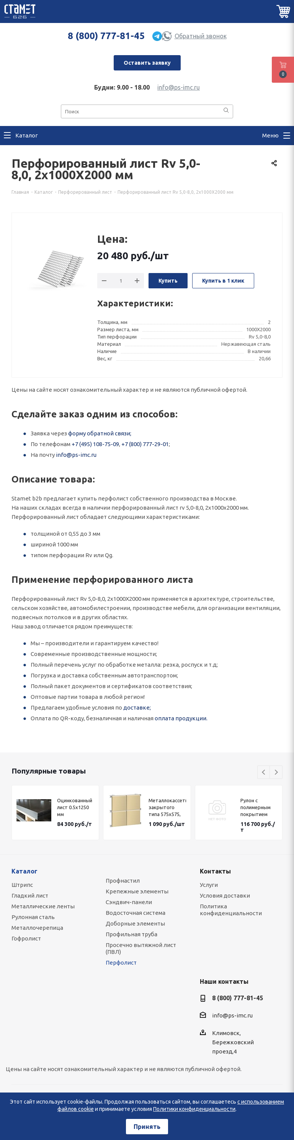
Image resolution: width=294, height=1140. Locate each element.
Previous (264, 772)
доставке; (137, 707)
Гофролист (26, 938)
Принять (147, 1126)
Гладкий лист (29, 895)
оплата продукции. (181, 718)
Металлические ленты (43, 906)
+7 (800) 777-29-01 (145, 444)
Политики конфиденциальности (194, 1109)
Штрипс (22, 885)
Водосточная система (135, 912)
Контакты (215, 871)
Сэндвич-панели (129, 902)
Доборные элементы (135, 923)
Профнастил (123, 880)
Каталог (24, 871)
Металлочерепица (37, 927)
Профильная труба (131, 934)
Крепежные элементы (137, 891)
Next (276, 772)
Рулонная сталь (33, 917)
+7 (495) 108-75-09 (95, 444)
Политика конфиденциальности (231, 909)
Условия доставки (225, 895)
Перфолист (121, 962)
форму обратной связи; (99, 433)
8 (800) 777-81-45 (106, 36)
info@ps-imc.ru (178, 87)
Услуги (209, 885)
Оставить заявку (147, 63)
